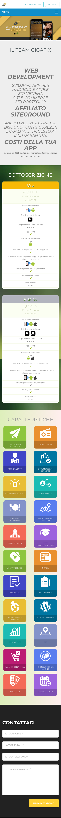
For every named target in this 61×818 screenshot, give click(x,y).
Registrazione (33, 4)
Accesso (52, 4)
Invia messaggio (43, 803)
